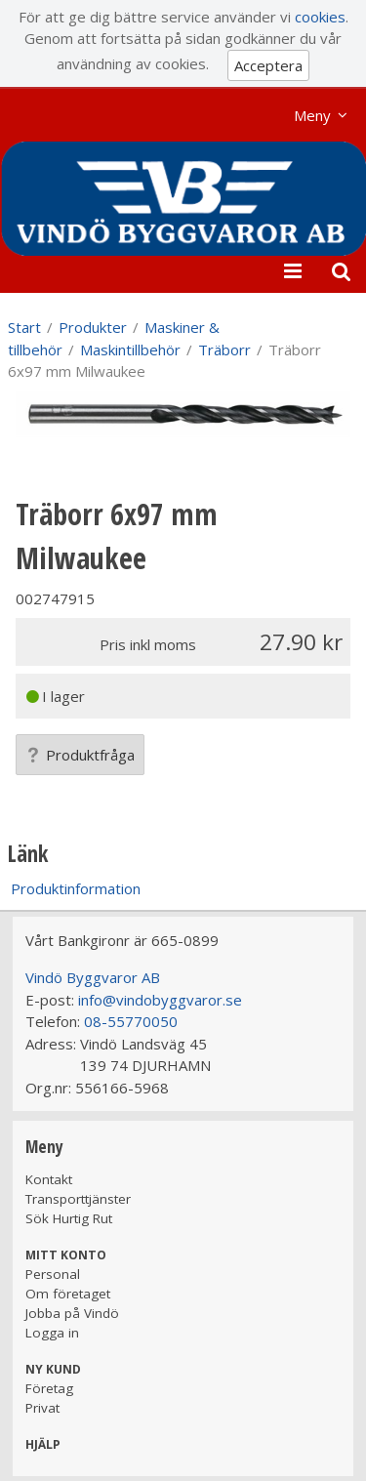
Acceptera (268, 65)
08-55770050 (131, 1021)
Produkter (93, 327)
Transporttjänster (78, 1199)
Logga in (52, 1332)
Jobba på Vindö (72, 1313)
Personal (52, 1274)
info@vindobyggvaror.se (160, 999)
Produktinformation (76, 888)
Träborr (224, 349)
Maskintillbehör (130, 349)
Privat (42, 1408)
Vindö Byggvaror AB (92, 977)
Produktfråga (80, 754)
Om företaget (67, 1293)
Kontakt (48, 1179)
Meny (312, 115)
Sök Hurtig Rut (68, 1218)
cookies (320, 16)
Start (24, 327)
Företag (49, 1388)
